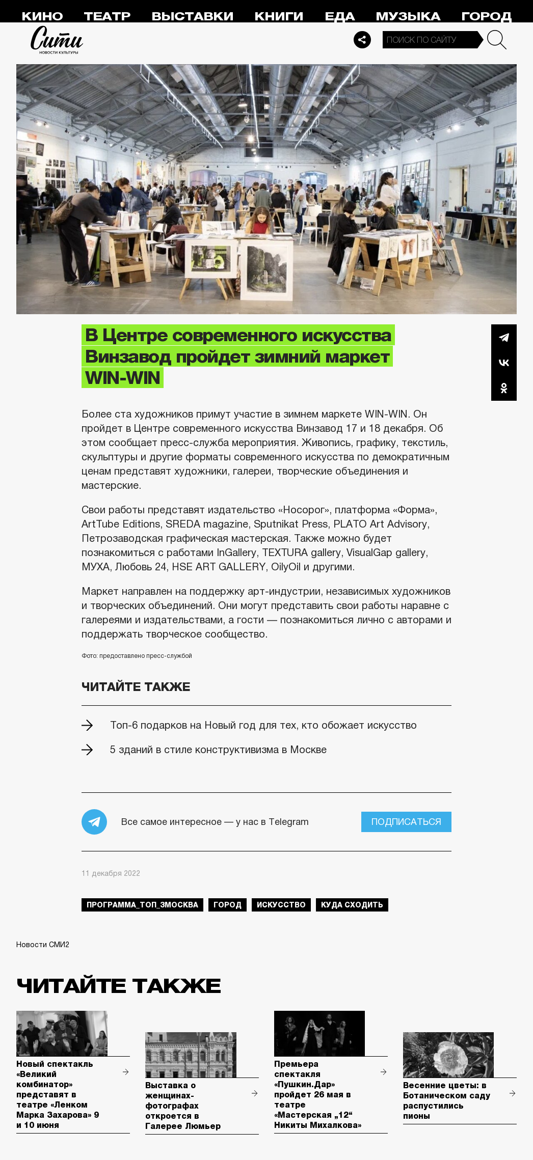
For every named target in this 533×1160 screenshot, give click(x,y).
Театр (107, 16)
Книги (278, 16)
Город (486, 16)
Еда (340, 16)
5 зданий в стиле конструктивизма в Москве (218, 749)
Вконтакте (504, 362)
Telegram (504, 337)
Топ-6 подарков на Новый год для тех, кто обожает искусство (263, 725)
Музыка (408, 16)
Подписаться (406, 822)
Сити (57, 39)
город (228, 905)
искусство (281, 905)
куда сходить (352, 905)
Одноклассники (504, 388)
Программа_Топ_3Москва (142, 905)
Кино (42, 16)
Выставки (192, 16)
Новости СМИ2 (42, 945)
